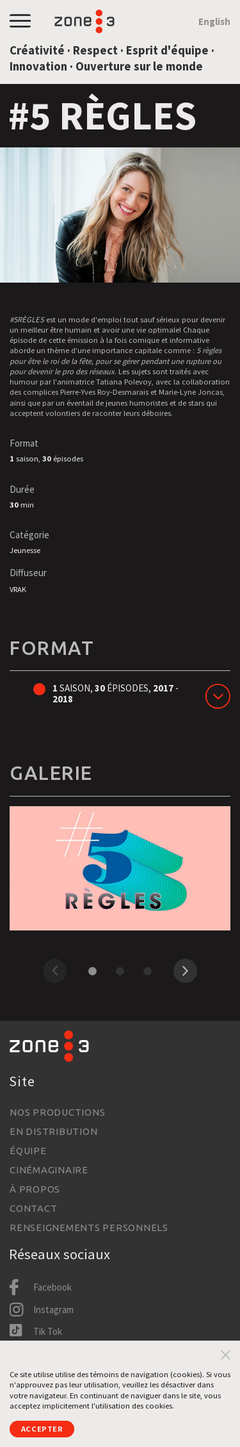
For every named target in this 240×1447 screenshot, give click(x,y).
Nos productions (57, 1112)
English (214, 21)
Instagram (53, 1309)
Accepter (42, 1429)
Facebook (52, 1287)
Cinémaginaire (49, 1169)
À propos (35, 1189)
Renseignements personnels (89, 1227)
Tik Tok (47, 1331)
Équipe (28, 1150)
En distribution (53, 1131)
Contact (33, 1208)
